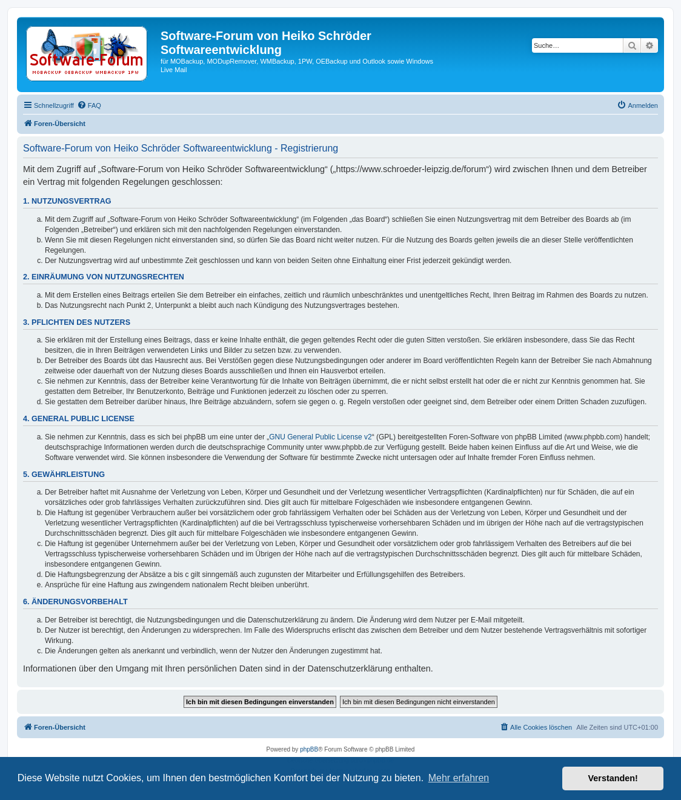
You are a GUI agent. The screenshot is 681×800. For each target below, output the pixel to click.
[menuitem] (89, 105)
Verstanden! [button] (613, 778)
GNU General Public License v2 (320, 437)
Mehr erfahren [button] (459, 778)
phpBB (309, 749)
